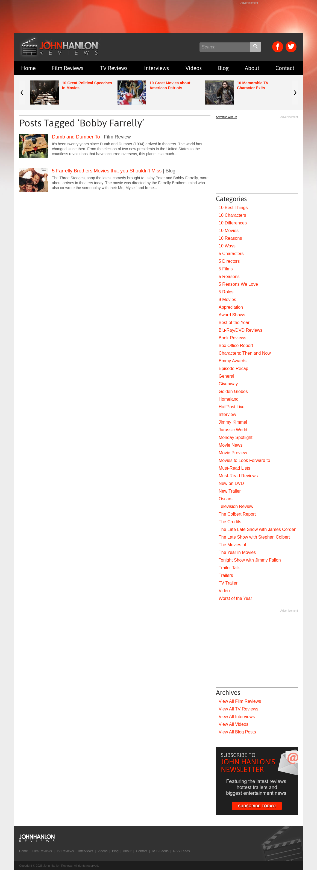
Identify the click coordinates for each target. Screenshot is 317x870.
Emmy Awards (232, 361)
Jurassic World (233, 429)
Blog (223, 68)
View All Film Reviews (240, 701)
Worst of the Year (235, 598)
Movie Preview (233, 452)
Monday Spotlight (236, 437)
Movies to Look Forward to (244, 460)
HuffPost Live (232, 406)
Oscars (226, 498)
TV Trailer (228, 583)
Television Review (236, 506)
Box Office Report (236, 345)
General (226, 376)
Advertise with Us (226, 116)
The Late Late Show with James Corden (258, 529)
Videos (194, 68)
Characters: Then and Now (245, 353)
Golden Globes (233, 391)
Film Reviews (67, 68)
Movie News (230, 445)
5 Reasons (229, 276)
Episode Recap (233, 368)
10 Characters (232, 215)
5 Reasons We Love (238, 284)
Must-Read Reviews (238, 475)
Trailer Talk (229, 567)
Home (28, 68)
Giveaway (228, 383)
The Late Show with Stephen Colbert (254, 537)
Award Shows (232, 315)
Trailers (226, 575)
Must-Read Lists (234, 468)
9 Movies (227, 299)
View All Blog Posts (237, 732)
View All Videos (233, 724)
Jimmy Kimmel (233, 422)
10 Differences (233, 223)
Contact (284, 68)
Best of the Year (234, 322)
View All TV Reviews (238, 709)
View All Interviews (237, 716)
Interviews (156, 68)
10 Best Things (233, 207)
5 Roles (226, 292)
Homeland (229, 399)
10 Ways (227, 246)
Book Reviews (232, 338)
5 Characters (231, 253)
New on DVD (231, 483)
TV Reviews (114, 68)
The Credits (230, 521)
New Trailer (230, 491)
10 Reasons (230, 238)
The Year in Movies (237, 552)
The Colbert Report (237, 514)
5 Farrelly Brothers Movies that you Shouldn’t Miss (107, 171)
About (252, 68)
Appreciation (231, 307)
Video (224, 590)
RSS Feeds (160, 851)
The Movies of (232, 544)
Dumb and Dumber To (76, 137)
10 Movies (229, 230)
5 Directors (229, 261)
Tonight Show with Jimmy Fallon (250, 560)
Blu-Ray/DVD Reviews (240, 330)
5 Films (226, 269)
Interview (227, 414)
